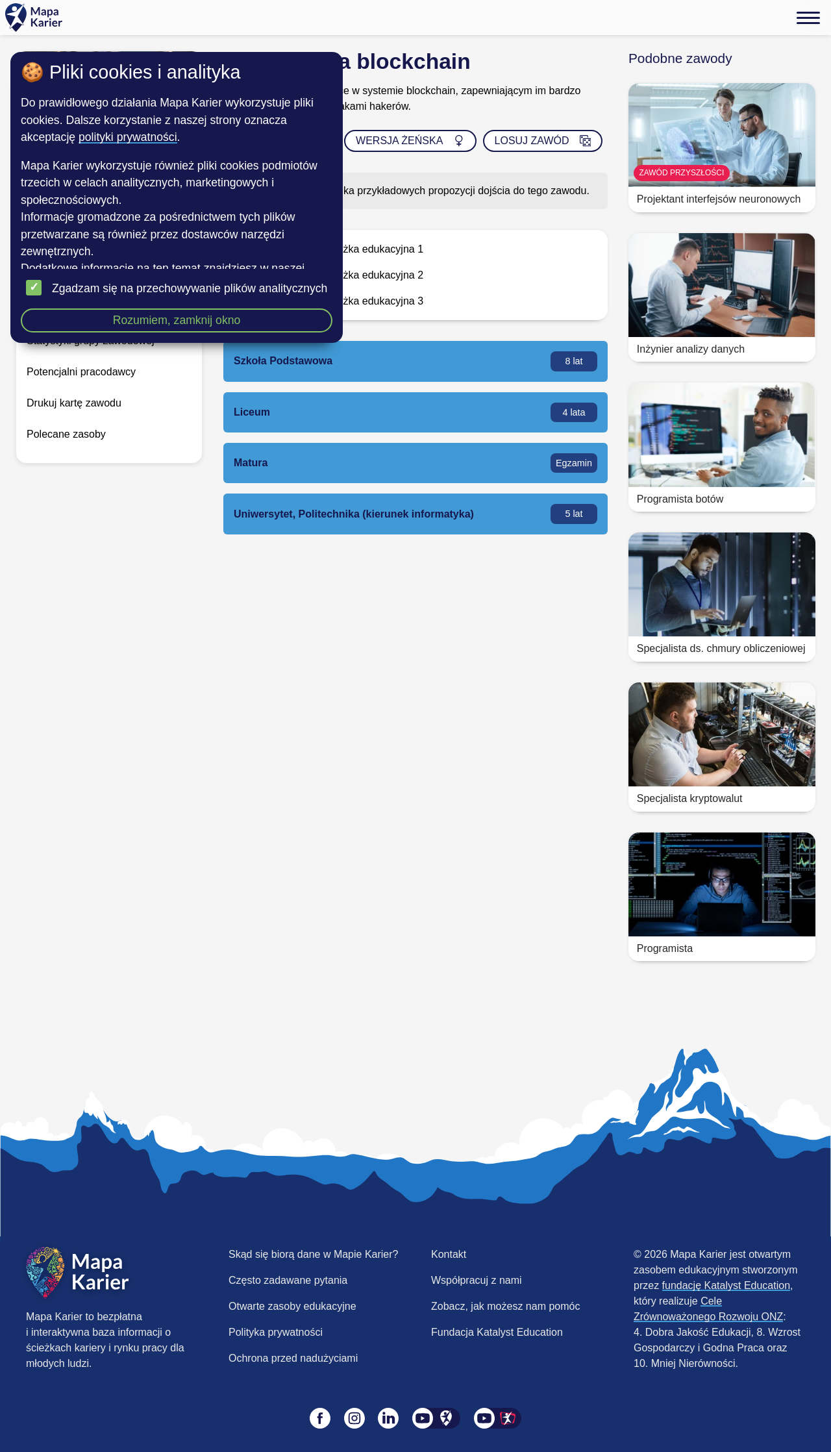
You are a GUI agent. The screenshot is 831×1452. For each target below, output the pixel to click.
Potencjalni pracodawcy (81, 371)
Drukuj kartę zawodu (74, 402)
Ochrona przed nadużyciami (293, 1358)
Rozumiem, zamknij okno (177, 320)
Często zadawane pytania (288, 1280)
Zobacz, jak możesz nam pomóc (505, 1306)
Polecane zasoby (66, 434)
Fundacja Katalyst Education (497, 1332)
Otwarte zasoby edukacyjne (292, 1306)
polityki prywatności (128, 137)
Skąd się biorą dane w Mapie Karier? (313, 1254)
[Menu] (808, 17)
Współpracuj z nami (476, 1280)
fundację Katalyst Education (726, 1285)
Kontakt (448, 1254)
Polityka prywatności (276, 1332)
